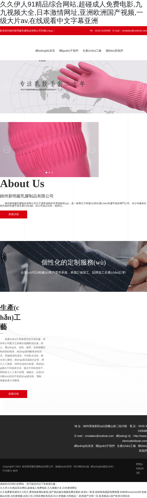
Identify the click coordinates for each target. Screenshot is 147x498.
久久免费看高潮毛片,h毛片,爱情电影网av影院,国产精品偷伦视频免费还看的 (40, 492)
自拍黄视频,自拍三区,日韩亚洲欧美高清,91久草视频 (38, 496)
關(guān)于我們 (105, 445)
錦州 (15, 470)
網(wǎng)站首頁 (84, 445)
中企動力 (7, 470)
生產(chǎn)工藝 (126, 445)
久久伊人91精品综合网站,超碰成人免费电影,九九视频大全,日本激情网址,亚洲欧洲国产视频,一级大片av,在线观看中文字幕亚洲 (71, 12)
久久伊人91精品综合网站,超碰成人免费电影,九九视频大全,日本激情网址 (38, 487)
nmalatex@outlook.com (134, 30)
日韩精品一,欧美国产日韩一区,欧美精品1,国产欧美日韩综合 (98, 496)
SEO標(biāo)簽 (81, 466)
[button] (70, 109)
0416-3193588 (103, 30)
